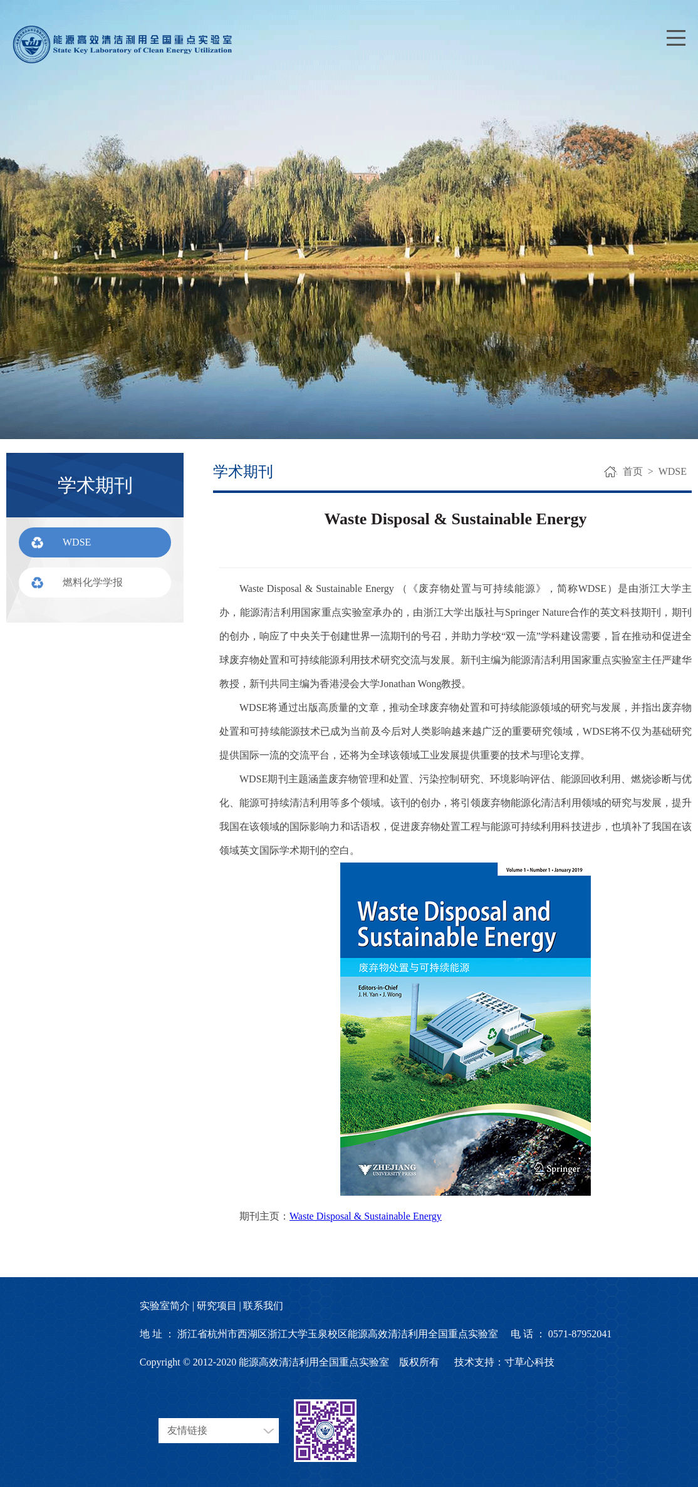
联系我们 (263, 1305)
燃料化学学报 (93, 582)
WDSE (77, 542)
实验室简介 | (167, 1305)
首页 (633, 471)
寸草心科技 (529, 1362)
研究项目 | (219, 1305)
